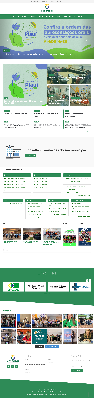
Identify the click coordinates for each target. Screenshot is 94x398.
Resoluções (37, 175)
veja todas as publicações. (83, 195)
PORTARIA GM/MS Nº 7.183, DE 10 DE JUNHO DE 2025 (14, 187)
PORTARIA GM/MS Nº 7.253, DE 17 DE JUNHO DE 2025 (14, 181)
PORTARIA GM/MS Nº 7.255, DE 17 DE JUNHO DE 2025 (14, 178)
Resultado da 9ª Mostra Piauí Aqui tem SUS (57, 208)
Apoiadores (67, 16)
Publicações (68, 175)
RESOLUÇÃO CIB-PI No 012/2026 (41, 187)
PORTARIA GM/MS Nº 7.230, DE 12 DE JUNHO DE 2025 (14, 184)
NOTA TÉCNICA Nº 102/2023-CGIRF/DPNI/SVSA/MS (75, 186)
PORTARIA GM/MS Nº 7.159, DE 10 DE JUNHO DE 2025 (14, 191)
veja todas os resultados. (60, 214)
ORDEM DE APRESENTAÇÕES (55, 211)
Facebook (44, 1)
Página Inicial (34, 1)
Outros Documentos (77, 200)
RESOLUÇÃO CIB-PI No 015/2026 (41, 178)
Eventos (40, 16)
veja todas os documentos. (83, 216)
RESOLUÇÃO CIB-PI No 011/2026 (41, 191)
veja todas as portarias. (23, 194)
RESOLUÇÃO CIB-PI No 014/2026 (41, 181)
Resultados (52, 200)
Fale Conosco (51, 362)
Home (13, 16)
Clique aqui (31, 156)
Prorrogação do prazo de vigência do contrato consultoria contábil (76, 178)
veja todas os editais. (39, 217)
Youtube (60, 1)
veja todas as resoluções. (53, 194)
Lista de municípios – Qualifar (70, 189)
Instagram (52, 1)
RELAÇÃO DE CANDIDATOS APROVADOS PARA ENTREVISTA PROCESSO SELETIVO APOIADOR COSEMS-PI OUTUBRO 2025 (35, 213)
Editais (29, 200)
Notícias (32, 16)
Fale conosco (78, 16)
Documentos (50, 16)
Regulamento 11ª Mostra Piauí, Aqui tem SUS (35, 203)
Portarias (7, 175)
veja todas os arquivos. (16, 203)
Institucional (22, 16)
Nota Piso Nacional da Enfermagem (71, 192)
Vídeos (59, 16)
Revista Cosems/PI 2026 (77, 203)
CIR (5, 200)
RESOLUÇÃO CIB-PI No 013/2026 (41, 184)
